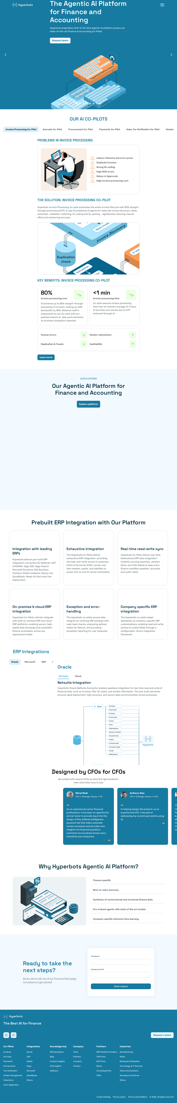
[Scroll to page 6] (93, 103)
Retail (122, 1056)
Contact (76, 1066)
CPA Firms (101, 1056)
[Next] (171, 54)
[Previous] (6, 54)
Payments (8, 1061)
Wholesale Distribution (130, 1061)
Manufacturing (126, 1052)
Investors (77, 1061)
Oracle (29, 1052)
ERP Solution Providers (106, 1052)
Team (75, 1052)
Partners (77, 1056)
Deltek (29, 1061)
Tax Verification (10, 1071)
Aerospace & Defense (129, 1075)
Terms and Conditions (137, 1097)
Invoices (7, 1052)
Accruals (7, 1056)
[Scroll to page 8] (101, 103)
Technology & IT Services (131, 1066)
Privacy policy (119, 1097)
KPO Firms (101, 1061)
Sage (29, 1066)
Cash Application (11, 1085)
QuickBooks (32, 1075)
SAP (28, 1056)
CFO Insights (55, 1066)
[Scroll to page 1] (76, 103)
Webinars (54, 1071)
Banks (99, 1066)
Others (30, 1080)
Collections (8, 1080)
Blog (52, 1056)
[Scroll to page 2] (80, 103)
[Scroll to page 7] (97, 103)
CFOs (98, 1075)
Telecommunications (129, 1071)
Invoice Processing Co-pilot (63, 207)
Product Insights (57, 1061)
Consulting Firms (103, 1071)
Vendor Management (12, 1075)
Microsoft (31, 1071)
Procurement (9, 1066)
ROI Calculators (57, 1052)
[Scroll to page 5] (90, 103)
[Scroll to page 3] (83, 103)
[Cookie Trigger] (104, 1096)
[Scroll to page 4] (86, 103)
